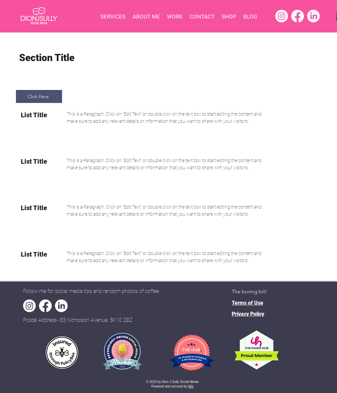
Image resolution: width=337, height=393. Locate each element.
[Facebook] (297, 16)
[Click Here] (39, 96)
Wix (191, 386)
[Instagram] (281, 16)
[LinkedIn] (313, 16)
